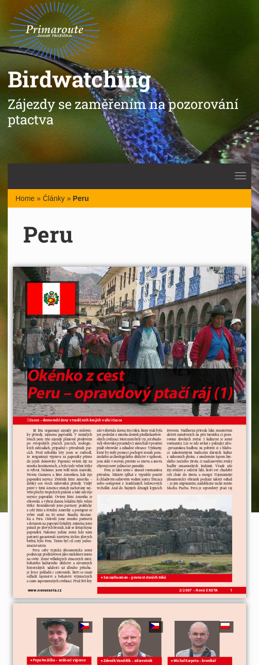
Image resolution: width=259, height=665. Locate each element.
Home (24, 198)
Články (54, 198)
